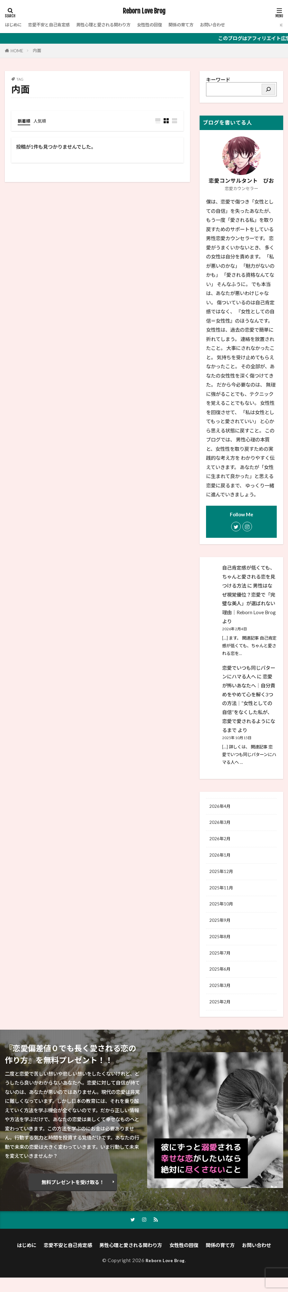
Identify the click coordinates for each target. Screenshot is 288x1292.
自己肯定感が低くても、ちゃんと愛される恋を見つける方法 (248, 576)
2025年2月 (221, 1015)
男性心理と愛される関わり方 (116, 25)
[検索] (268, 89)
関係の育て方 (204, 25)
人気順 (42, 121)
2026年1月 (221, 859)
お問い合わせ (239, 25)
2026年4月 (221, 807)
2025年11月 (222, 893)
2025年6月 (221, 980)
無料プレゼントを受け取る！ (72, 1196)
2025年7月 (221, 963)
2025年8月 (221, 945)
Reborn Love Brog (144, 11)
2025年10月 (222, 911)
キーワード (218, 80)
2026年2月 (221, 841)
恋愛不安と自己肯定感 (55, 25)
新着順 (25, 121)
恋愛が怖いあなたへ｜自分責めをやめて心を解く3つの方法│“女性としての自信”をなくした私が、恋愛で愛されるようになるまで (248, 703)
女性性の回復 (168, 25)
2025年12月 (222, 876)
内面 (37, 50)
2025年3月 (221, 998)
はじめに (14, 25)
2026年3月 (221, 824)
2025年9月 (221, 928)
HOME (17, 50)
